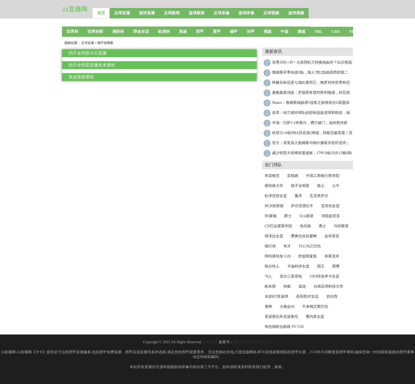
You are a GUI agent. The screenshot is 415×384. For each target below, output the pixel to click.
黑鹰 (336, 266)
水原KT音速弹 (276, 296)
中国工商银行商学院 (322, 176)
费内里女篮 (315, 317)
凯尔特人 (272, 266)
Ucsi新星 (306, 216)
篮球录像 (246, 13)
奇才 (287, 246)
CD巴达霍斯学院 (278, 226)
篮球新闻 (197, 13)
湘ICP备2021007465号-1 (252, 342)
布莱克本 (331, 256)
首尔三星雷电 (291, 276)
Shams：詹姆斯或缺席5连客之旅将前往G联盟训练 (310, 104)
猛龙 (302, 286)
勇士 (322, 226)
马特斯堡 (341, 226)
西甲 (200, 31)
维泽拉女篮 (274, 236)
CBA (336, 31)
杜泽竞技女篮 (276, 196)
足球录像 (221, 13)
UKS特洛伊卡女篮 (324, 276)
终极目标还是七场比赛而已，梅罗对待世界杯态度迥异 (311, 84)
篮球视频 (296, 13)
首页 (101, 13)
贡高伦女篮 (330, 206)
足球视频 (271, 13)
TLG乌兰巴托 (310, 246)
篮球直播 (147, 13)
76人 (268, 276)
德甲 (234, 31)
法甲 (251, 31)
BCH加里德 (274, 206)
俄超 (268, 31)
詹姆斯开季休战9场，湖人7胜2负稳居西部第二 (310, 72)
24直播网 (74, 9)
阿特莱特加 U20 (278, 256)
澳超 (301, 31)
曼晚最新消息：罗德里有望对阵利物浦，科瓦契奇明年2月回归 (311, 94)
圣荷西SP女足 (307, 296)
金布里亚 (331, 236)
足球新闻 (172, 13)
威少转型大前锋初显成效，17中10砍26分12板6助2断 (312, 154)
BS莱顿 (271, 216)
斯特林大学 (274, 186)
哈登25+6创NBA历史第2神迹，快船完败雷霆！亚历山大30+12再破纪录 (312, 134)
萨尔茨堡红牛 (302, 206)
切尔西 (331, 296)
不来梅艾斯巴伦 (315, 307)
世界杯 (72, 31)
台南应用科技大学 (328, 286)
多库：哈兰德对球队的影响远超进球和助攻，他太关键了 (311, 114)
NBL (318, 31)
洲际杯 (118, 31)
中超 (284, 31)
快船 (287, 286)
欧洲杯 (164, 31)
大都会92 (287, 307)
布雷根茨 (272, 176)
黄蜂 (268, 307)
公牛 (336, 186)
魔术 (298, 196)
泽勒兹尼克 (330, 216)
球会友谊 (141, 31)
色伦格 (305, 226)
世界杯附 (95, 31)
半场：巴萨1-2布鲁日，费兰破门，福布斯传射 (310, 123)
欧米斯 (270, 286)
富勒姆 (292, 176)
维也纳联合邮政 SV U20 (284, 327)
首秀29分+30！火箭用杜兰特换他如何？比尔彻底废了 (312, 63)
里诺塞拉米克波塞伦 (281, 317)
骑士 (320, 186)
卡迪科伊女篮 (298, 266)
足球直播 (122, 13)
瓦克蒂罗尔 (319, 196)
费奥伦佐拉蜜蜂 (304, 236)
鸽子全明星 (300, 186)
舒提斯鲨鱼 (307, 256)
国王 (320, 266)
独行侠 (270, 246)
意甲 (217, 31)
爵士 (288, 216)
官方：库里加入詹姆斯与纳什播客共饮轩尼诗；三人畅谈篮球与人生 (311, 144)
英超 (183, 31)
